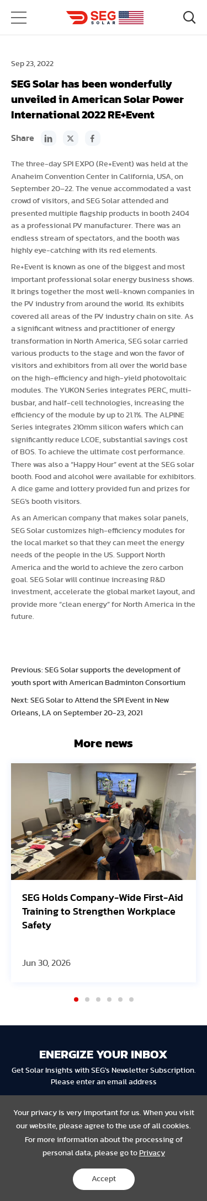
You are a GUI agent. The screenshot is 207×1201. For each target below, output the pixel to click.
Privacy (152, 1153)
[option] (103, 872)
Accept (104, 1179)
